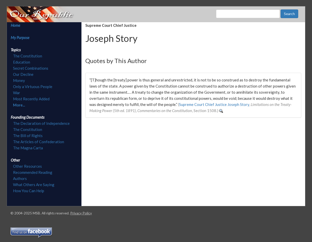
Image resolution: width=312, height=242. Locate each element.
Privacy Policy (81, 213)
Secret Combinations (30, 68)
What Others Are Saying (33, 184)
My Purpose (20, 37)
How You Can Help (28, 190)
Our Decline (23, 74)
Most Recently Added (31, 98)
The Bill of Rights (28, 135)
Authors (20, 178)
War (16, 92)
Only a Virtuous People (32, 86)
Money (19, 80)
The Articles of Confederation (38, 141)
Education (21, 62)
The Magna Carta (28, 148)
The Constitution (27, 56)
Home (15, 25)
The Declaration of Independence (41, 123)
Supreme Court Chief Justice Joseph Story (214, 104)
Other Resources (27, 166)
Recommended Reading (32, 172)
